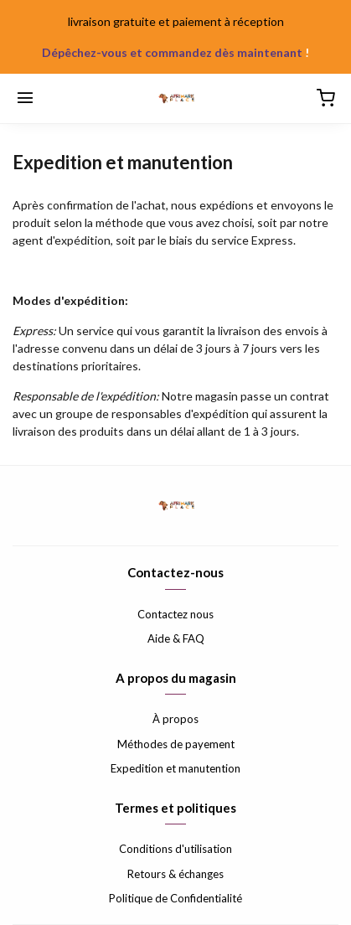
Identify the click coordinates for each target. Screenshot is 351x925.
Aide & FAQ (175, 638)
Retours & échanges (175, 874)
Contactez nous (175, 614)
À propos (175, 719)
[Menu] (25, 98)
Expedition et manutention (175, 768)
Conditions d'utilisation (175, 848)
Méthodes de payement (176, 744)
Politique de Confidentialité (175, 898)
